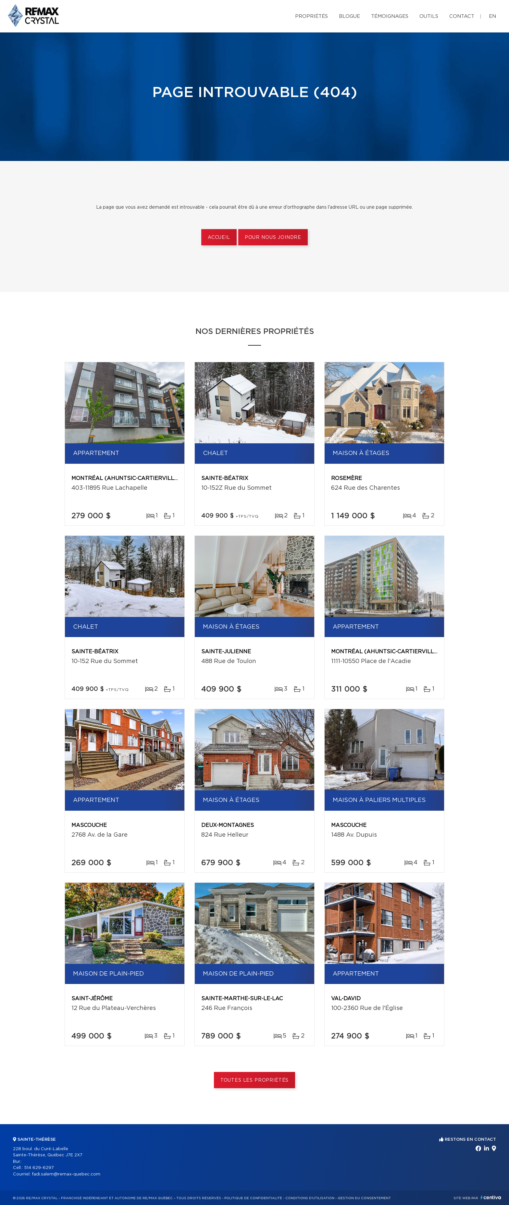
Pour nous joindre (273, 237)
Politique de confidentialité (253, 1198)
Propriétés (311, 16)
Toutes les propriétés (254, 1080)
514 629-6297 (39, 1168)
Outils (428, 16)
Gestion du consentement (364, 1198)
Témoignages (389, 16)
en (492, 16)
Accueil (219, 237)
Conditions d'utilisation (309, 1198)
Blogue (349, 16)
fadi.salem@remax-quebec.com (66, 1174)
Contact (461, 16)
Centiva (490, 1197)
